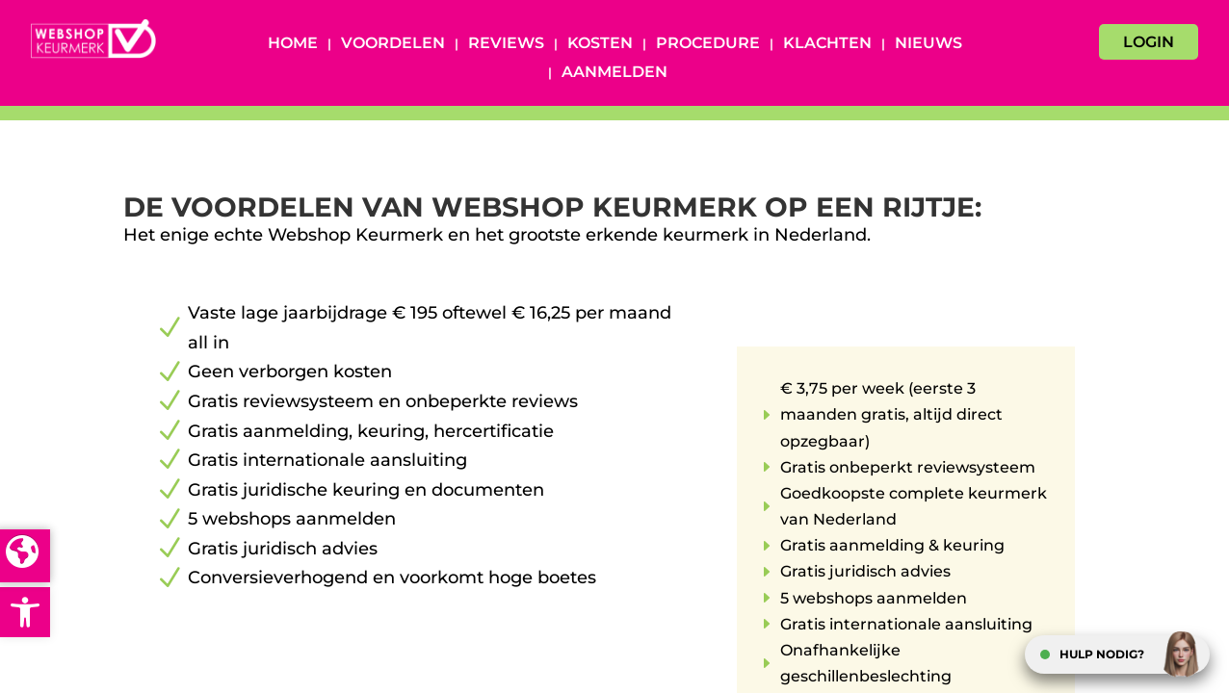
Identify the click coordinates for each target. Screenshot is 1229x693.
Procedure (708, 44)
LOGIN (1148, 42)
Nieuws (928, 44)
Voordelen (393, 44)
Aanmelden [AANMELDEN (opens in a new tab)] (614, 73)
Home (293, 44)
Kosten (600, 44)
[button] (25, 612)
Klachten (827, 44)
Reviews (506, 44)
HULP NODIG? (1101, 654)
